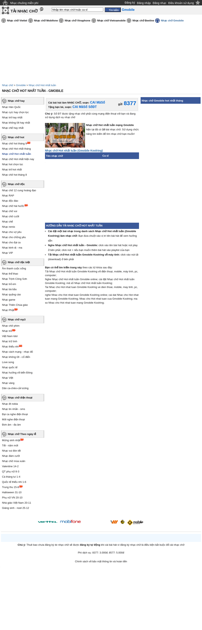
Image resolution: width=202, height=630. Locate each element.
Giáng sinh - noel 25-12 (15, 507)
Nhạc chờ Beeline (143, 20)
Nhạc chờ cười (10, 216)
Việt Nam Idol (10, 336)
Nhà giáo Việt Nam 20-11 (16, 502)
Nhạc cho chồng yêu (14, 237)
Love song (8, 362)
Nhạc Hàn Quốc (11, 107)
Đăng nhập (144, 3)
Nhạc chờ (7, 85)
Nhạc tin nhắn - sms (13, 409)
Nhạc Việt (7, 377)
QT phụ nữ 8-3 (10, 471)
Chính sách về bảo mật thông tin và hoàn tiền (101, 561)
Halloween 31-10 (12, 492)
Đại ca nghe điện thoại (15, 414)
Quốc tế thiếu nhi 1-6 (14, 481)
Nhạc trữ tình (9, 341)
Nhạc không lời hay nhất (16, 122)
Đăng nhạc (159, 3)
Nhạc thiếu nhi (10, 346)
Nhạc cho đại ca (11, 242)
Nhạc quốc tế (9, 367)
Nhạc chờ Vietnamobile (111, 20)
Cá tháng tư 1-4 (11, 476)
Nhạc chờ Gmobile (172, 20)
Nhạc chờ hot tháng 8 (14, 174)
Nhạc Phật (8, 310)
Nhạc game (8, 299)
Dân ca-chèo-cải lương (15, 388)
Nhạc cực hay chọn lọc (15, 112)
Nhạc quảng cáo (11, 294)
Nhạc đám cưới (11, 455)
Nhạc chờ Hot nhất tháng (16, 148)
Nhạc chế (7, 221)
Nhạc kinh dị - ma (12, 247)
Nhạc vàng (8, 382)
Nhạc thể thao (10, 273)
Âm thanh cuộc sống (14, 268)
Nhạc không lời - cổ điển (16, 356)
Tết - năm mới (10, 445)
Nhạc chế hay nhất (13, 127)
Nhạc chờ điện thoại (20, 397)
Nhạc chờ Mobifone (46, 20)
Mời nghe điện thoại (13, 419)
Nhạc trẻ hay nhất (12, 117)
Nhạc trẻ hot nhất (12, 169)
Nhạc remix (8, 226)
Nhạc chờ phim (10, 325)
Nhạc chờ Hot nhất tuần (42, 85)
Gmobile (21, 85)
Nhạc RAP (8, 195)
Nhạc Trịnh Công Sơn (14, 278)
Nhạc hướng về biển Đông (17, 372)
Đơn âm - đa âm (11, 424)
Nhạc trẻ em (9, 284)
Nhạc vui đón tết (11, 450)
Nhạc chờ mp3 (17, 319)
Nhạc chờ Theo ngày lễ (22, 434)
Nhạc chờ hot (16, 137)
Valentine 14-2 (10, 466)
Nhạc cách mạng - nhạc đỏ (17, 351)
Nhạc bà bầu (9, 289)
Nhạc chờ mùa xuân (13, 461)
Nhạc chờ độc (16, 184)
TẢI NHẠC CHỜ (24, 11)
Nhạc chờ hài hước (13, 205)
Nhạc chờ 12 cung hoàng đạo (19, 190)
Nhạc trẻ (7, 330)
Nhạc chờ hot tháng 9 (14, 143)
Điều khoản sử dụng (181, 3)
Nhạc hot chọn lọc (12, 164)
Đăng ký (130, 2)
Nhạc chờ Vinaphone (77, 20)
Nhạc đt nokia (10, 403)
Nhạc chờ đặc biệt (19, 262)
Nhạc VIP (7, 252)
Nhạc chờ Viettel (17, 20)
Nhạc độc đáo (10, 200)
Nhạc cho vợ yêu (11, 231)
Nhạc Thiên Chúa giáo (15, 304)
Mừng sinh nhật (11, 440)
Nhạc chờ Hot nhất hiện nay (18, 159)
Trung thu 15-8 (10, 487)
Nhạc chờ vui (9, 211)
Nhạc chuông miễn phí (24, 3)
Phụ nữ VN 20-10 (12, 497)
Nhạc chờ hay (16, 100)
